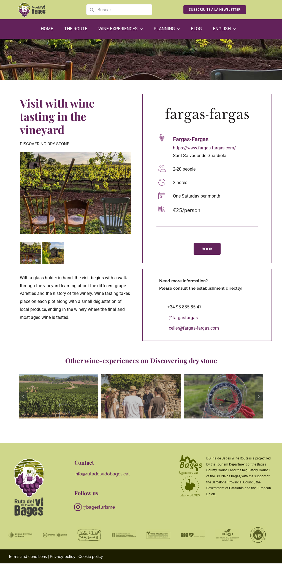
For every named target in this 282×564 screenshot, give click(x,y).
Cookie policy (90, 556)
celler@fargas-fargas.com (194, 328)
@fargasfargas (183, 317)
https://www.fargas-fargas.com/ (204, 147)
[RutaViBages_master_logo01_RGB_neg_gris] (29, 458)
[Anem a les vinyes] (58, 396)
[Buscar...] (119, 9)
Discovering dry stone (44, 143)
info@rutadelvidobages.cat (102, 474)
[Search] (91, 9)
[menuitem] (224, 29)
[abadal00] (141, 396)
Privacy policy (62, 556)
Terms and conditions (27, 556)
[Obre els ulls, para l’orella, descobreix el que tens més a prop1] (223, 396)
